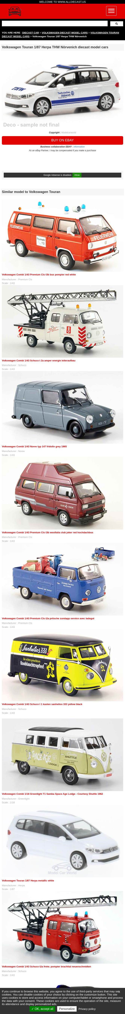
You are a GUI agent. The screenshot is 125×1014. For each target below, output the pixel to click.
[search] (54, 23)
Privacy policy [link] (87, 1008)
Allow (77, 175)
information (79, 146)
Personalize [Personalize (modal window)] (67, 1008)
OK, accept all (42, 1008)
